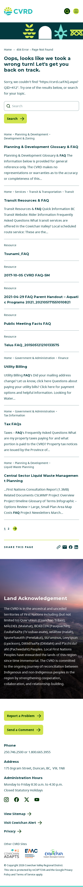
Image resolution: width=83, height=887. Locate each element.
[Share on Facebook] (70, 547)
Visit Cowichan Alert (20, 822)
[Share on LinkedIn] (76, 547)
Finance (63, 358)
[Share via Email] (65, 547)
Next (15, 528)
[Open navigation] (76, 11)
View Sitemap (14, 814)
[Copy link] (59, 547)
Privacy (10, 831)
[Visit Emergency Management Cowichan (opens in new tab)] (31, 853)
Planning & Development (31, 134)
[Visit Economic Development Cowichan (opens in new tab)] (54, 853)
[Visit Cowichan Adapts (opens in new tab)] (11, 853)
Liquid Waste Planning (19, 467)
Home (8, 49)
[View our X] (26, 799)
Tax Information (14, 415)
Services (20, 192)
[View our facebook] (16, 799)
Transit (69, 192)
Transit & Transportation (45, 192)
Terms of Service (25, 874)
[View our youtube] (36, 799)
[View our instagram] (6, 799)
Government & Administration (35, 358)
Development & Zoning (19, 138)
